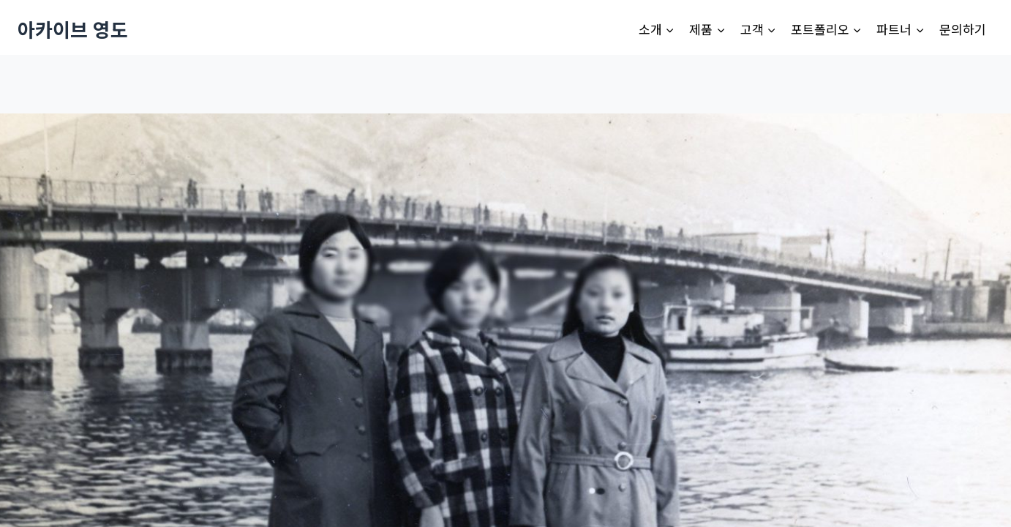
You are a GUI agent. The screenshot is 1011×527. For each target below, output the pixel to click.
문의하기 (962, 29)
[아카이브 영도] (73, 29)
